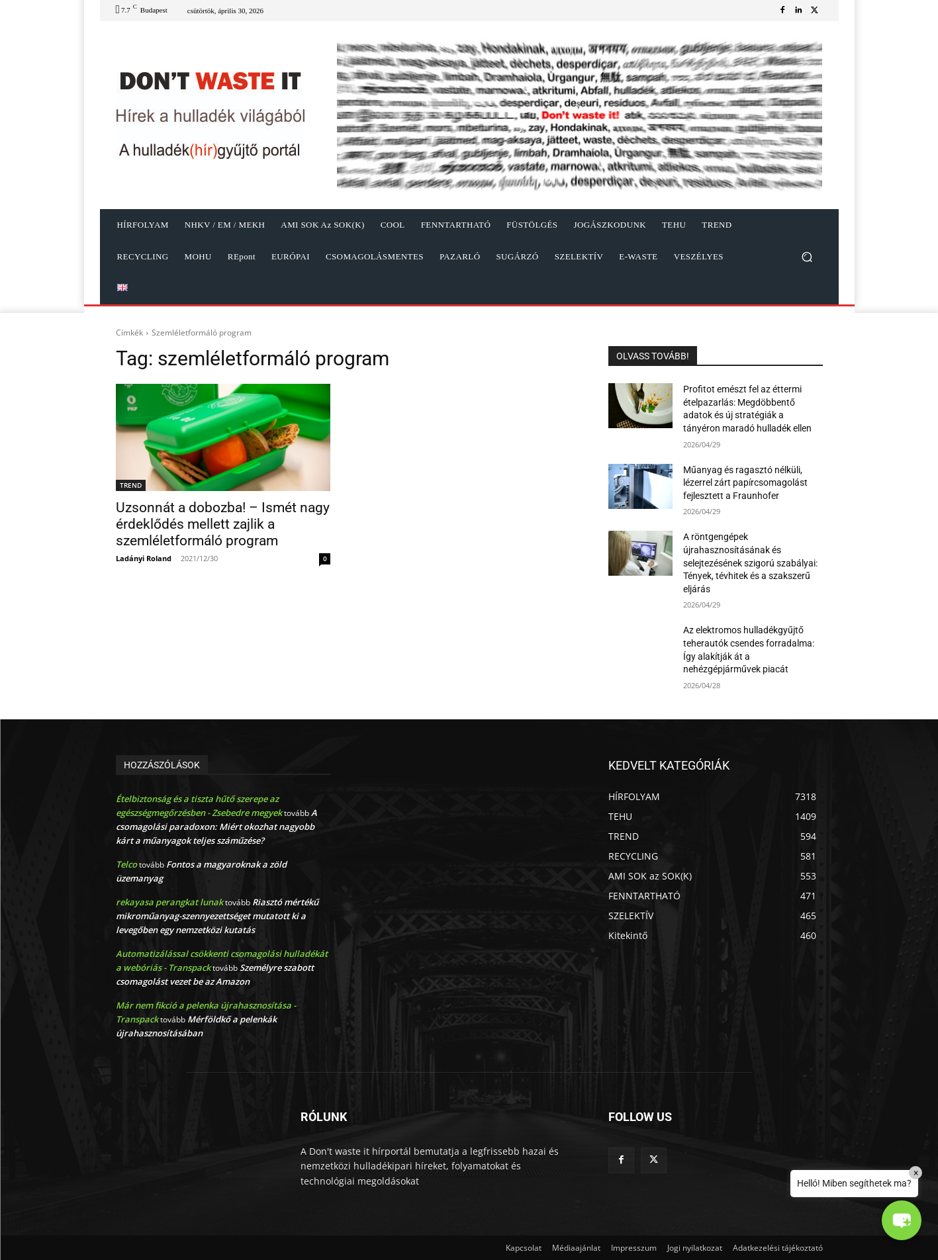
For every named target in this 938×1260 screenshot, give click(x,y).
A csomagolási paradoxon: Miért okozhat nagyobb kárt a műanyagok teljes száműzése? (216, 826)
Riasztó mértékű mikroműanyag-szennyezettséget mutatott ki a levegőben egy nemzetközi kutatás (217, 916)
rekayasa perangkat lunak (169, 902)
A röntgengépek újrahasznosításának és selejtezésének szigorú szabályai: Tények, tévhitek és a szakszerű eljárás (750, 562)
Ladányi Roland (143, 558)
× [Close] (916, 1172)
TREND (131, 485)
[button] (807, 257)
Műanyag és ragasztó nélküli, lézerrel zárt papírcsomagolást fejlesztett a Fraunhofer (745, 483)
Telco (126, 864)
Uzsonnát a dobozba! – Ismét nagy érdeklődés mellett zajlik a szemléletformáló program (223, 524)
